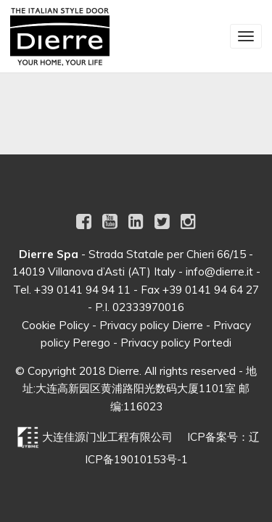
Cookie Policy (55, 325)
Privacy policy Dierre (151, 325)
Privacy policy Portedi (175, 342)
